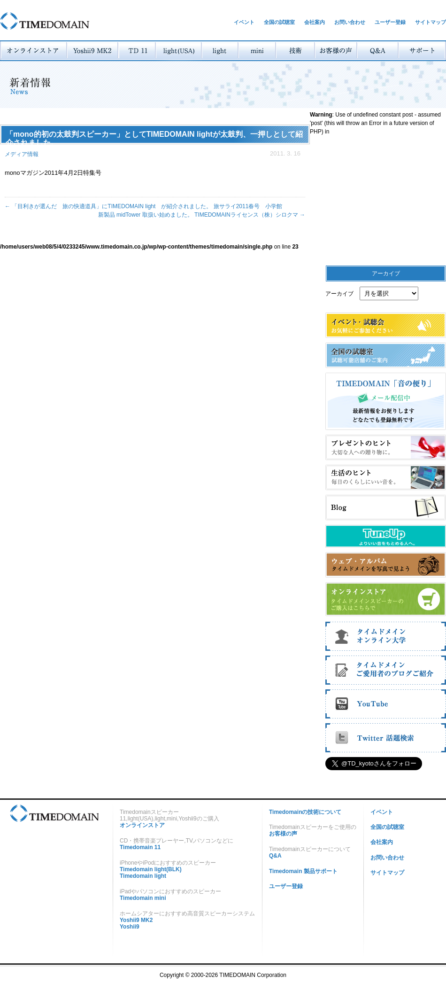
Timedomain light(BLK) (151, 869)
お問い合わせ (349, 22)
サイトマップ (430, 22)
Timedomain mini (143, 898)
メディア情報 (21, 154)
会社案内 (314, 22)
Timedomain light (143, 876)
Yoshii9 (129, 926)
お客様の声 (283, 833)
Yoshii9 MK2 (136, 920)
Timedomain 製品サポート (303, 871)
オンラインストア (142, 825)
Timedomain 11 (140, 847)
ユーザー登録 (390, 22)
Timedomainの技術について (305, 812)
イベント (244, 22)
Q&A (275, 855)
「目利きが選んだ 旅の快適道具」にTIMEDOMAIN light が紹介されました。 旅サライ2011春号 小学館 (146, 206)
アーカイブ (339, 293)
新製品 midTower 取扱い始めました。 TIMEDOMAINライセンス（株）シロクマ (201, 214)
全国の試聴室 (279, 22)
